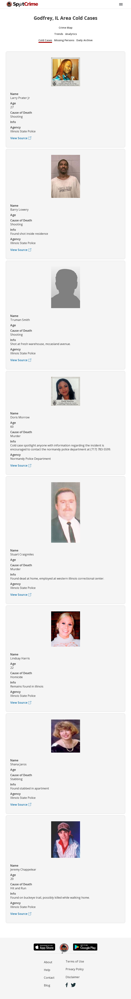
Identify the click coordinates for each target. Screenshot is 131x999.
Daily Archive (84, 40)
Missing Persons (64, 40)
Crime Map (65, 27)
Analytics (71, 34)
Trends (58, 34)
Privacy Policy (75, 969)
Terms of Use (75, 961)
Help (47, 970)
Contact (49, 978)
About (48, 962)
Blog (47, 985)
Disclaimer (73, 977)
